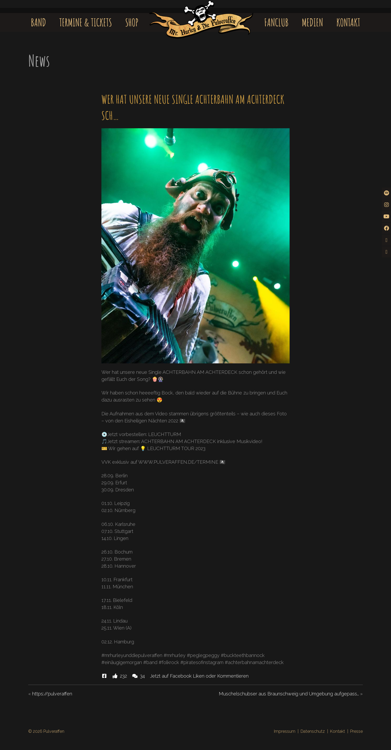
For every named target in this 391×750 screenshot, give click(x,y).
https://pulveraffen (52, 693)
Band (38, 22)
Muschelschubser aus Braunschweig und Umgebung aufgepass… (289, 693)
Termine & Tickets (85, 22)
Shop (132, 22)
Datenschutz (313, 731)
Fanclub (276, 22)
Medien (312, 22)
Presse (356, 731)
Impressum (284, 731)
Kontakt (348, 22)
